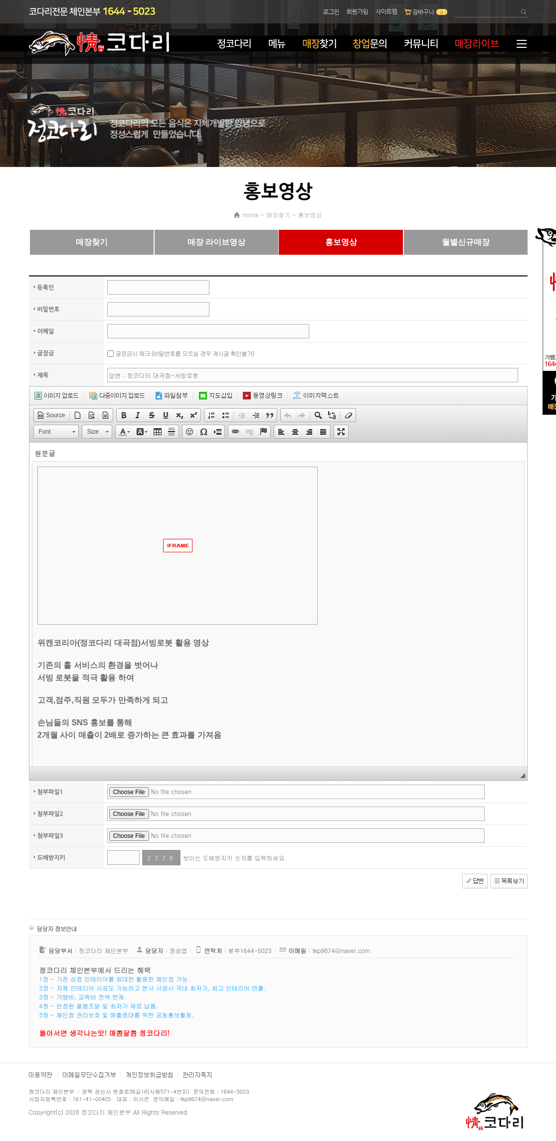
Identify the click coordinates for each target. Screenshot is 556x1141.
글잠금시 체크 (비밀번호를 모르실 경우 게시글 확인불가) (185, 353)
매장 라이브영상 (216, 242)
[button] (51, 415)
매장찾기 (278, 214)
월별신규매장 (466, 242)
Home (250, 214)
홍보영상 (310, 214)
